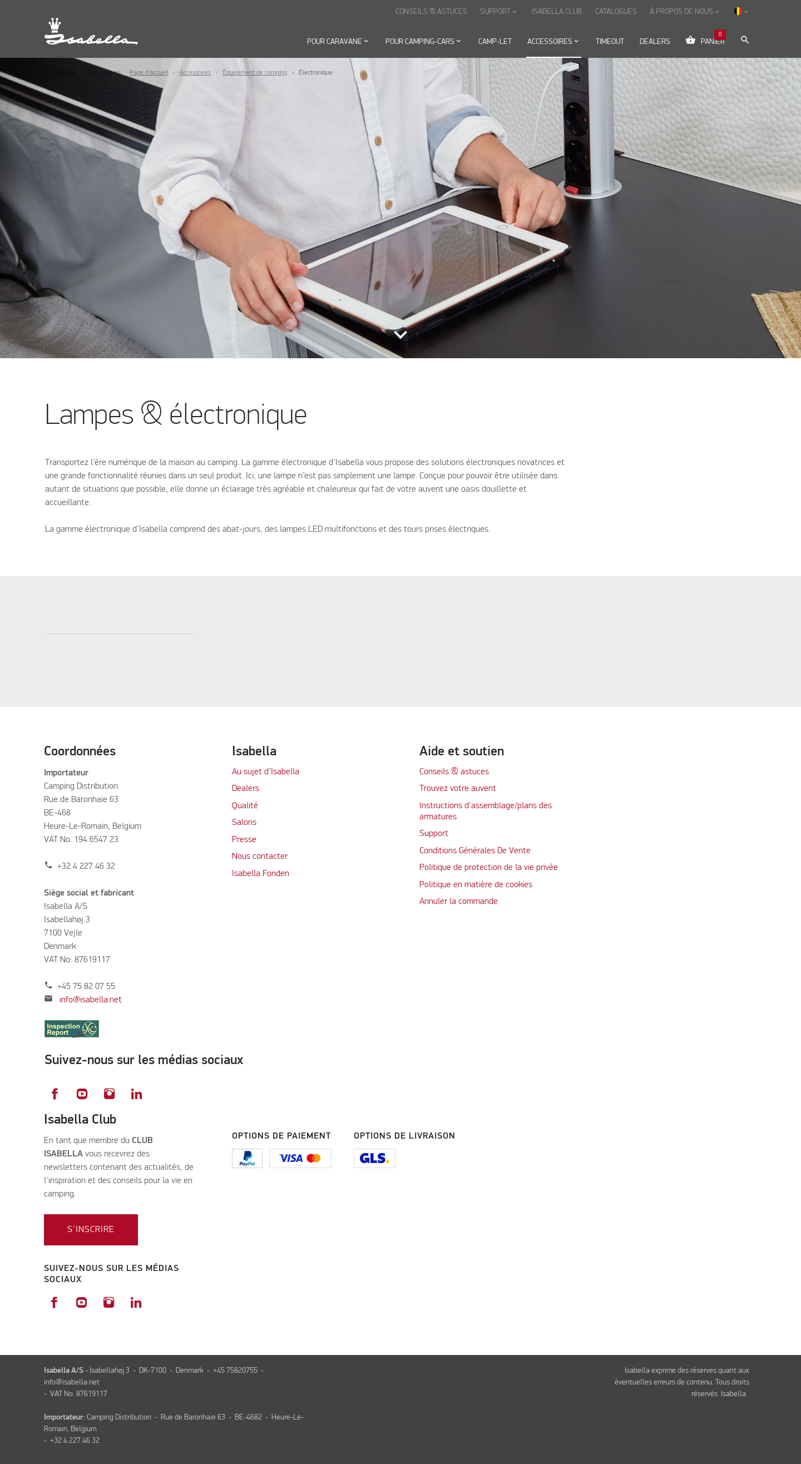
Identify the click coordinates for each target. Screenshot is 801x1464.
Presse (244, 839)
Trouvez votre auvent (457, 788)
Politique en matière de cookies (475, 885)
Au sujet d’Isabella (265, 772)
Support (433, 833)
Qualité (245, 806)
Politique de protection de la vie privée (488, 867)
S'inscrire (91, 1229)
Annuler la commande (458, 901)
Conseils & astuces (454, 772)
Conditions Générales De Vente (475, 851)
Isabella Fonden (260, 873)
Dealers (245, 788)
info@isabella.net (91, 1000)
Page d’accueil (149, 73)
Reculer (65, 73)
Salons (244, 822)
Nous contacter (260, 856)
